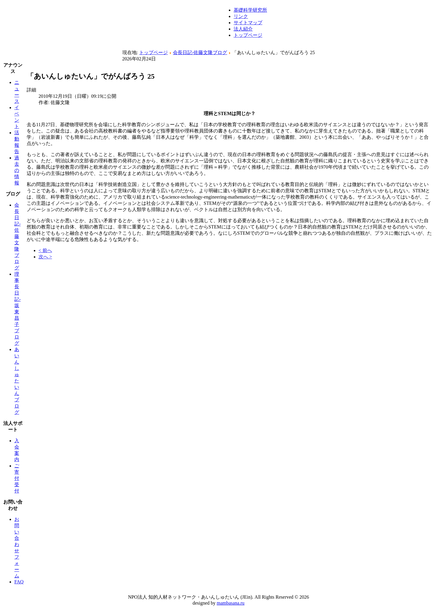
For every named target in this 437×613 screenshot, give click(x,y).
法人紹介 (243, 28)
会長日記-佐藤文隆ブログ (200, 52)
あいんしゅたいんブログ (16, 381)
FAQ (19, 581)
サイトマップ (248, 22)
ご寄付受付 (16, 478)
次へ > (45, 256)
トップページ (248, 35)
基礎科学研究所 (250, 10)
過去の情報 (16, 170)
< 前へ (45, 250)
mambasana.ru (231, 603)
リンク (241, 16)
